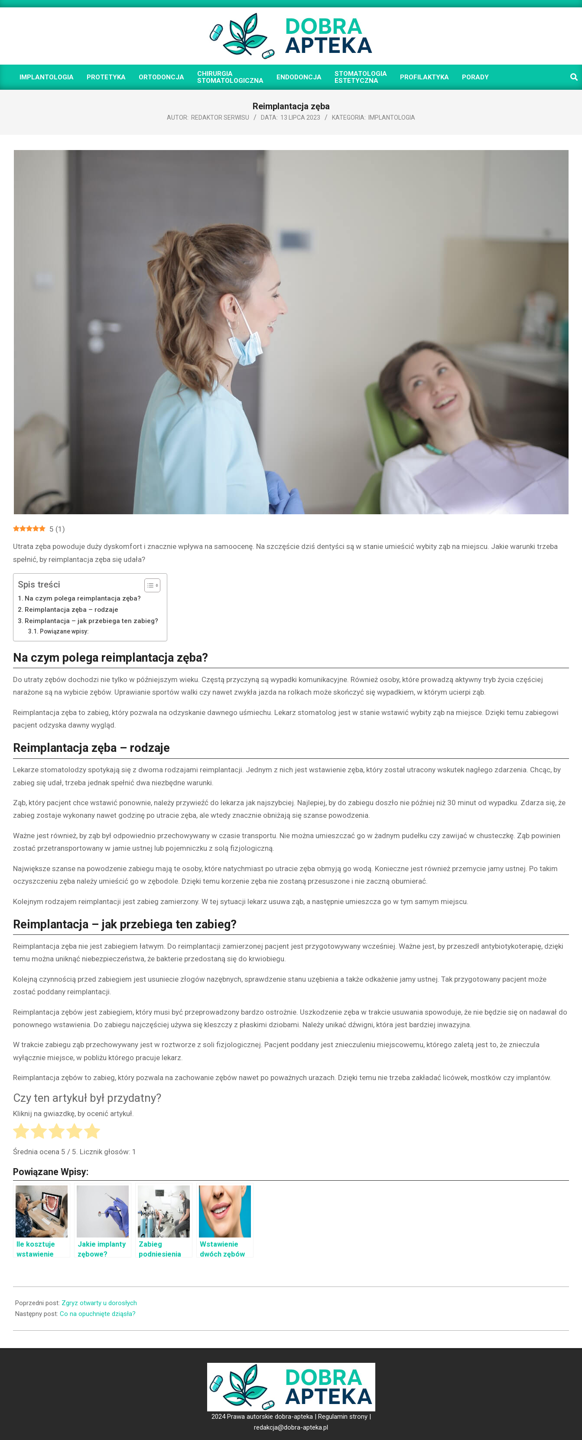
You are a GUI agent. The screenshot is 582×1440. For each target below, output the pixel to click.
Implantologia (391, 117)
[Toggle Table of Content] (148, 585)
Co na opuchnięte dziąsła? (98, 1314)
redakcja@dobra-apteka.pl (291, 1427)
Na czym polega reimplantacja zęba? (83, 598)
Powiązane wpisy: (64, 631)
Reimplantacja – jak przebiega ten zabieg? (91, 621)
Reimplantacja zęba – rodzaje (71, 610)
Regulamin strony (342, 1416)
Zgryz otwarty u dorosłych (99, 1303)
